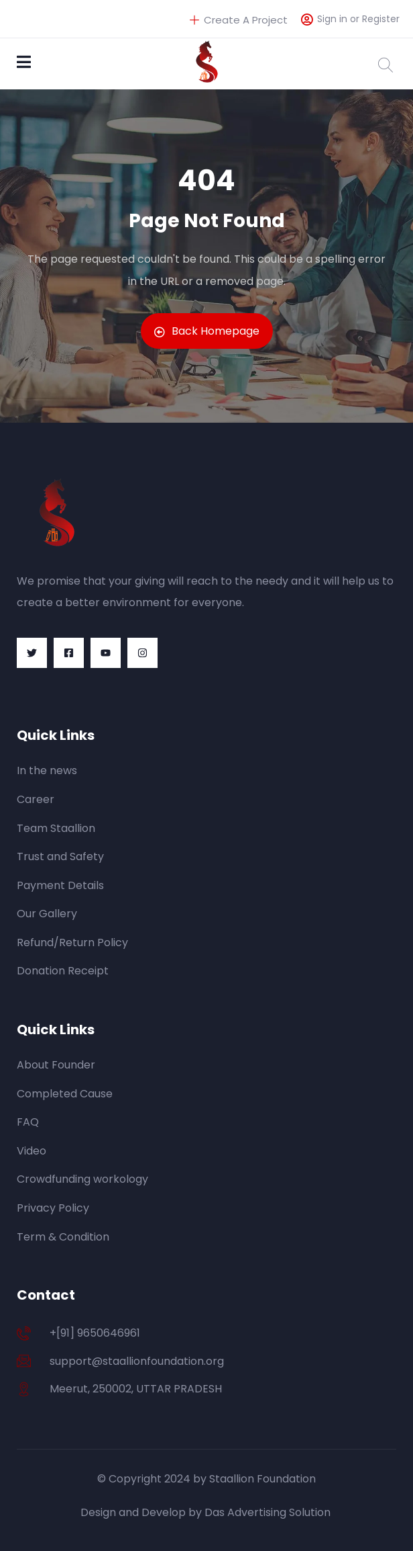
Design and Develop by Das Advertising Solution (206, 1512)
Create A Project (239, 20)
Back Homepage (206, 331)
